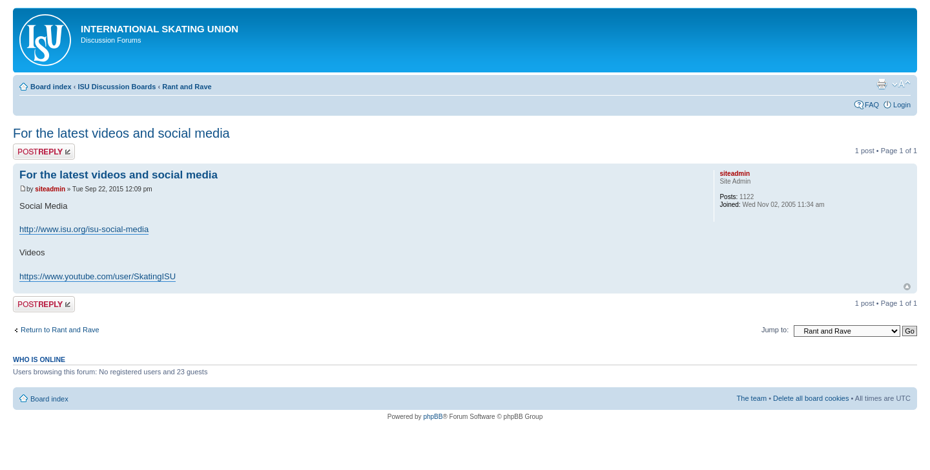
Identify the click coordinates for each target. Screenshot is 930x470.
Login (902, 105)
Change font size (901, 84)
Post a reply (44, 152)
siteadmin (50, 189)
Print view (881, 84)
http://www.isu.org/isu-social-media (84, 229)
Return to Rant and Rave (60, 330)
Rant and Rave (186, 87)
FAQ (872, 105)
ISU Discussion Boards (117, 87)
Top (907, 286)
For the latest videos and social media (121, 133)
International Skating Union (159, 28)
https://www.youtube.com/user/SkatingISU (97, 276)
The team (752, 398)
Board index (51, 87)
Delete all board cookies (811, 398)
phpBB (432, 416)
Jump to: (775, 330)
